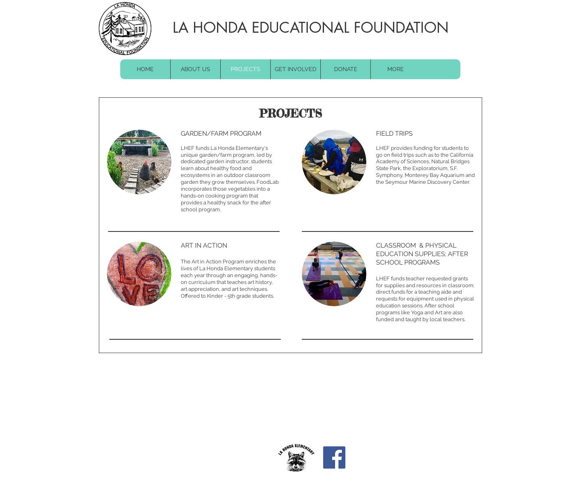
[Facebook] (334, 457)
